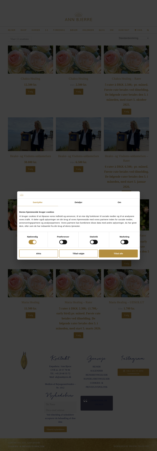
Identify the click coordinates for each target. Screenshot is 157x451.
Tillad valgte (78, 253)
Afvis (38, 253)
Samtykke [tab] (38, 202)
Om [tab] (119, 202)
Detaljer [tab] (78, 202)
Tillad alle (118, 253)
